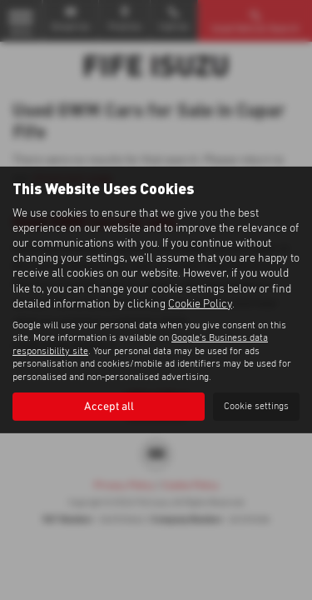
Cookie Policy (200, 304)
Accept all (109, 406)
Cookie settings (256, 407)
